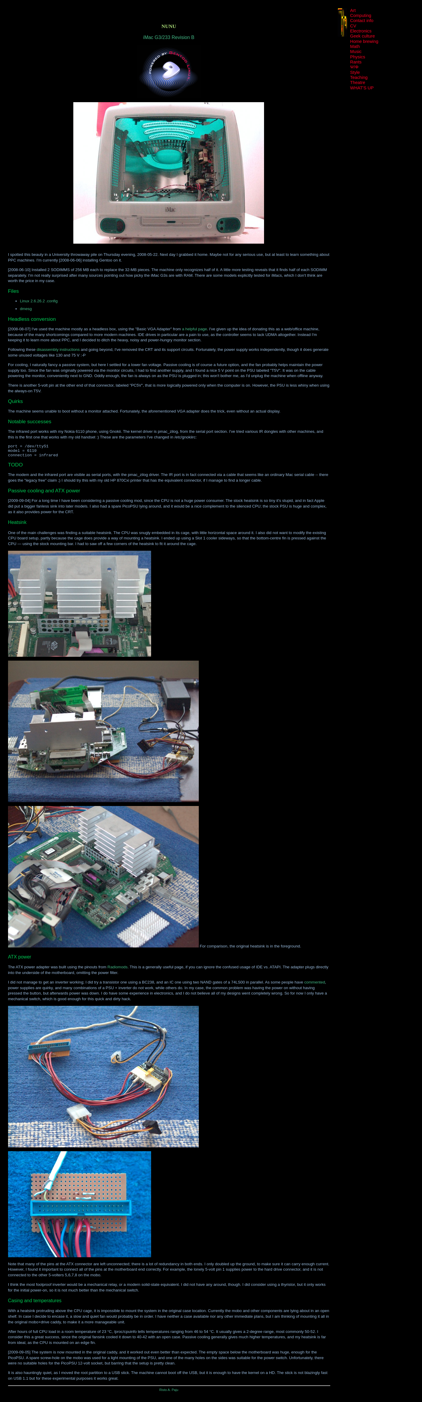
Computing (360, 15)
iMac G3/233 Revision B (169, 37)
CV (353, 26)
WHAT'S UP (362, 87)
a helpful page (194, 329)
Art (353, 10)
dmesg (26, 308)
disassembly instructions (58, 349)
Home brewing (364, 41)
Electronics (361, 31)
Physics (357, 57)
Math (355, 46)
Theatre (357, 82)
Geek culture (362, 36)
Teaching (359, 77)
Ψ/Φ (354, 67)
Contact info (361, 20)
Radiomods (118, 969)
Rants (356, 62)
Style (355, 72)
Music (356, 51)
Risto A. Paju (169, 1392)
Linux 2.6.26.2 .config (39, 301)
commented (314, 985)
